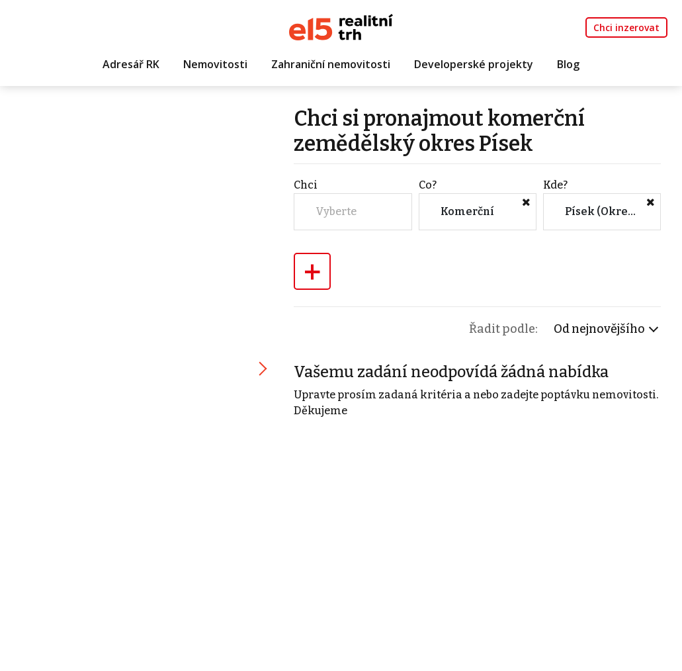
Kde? (555, 185)
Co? (428, 185)
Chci (306, 185)
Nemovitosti (215, 64)
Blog (568, 64)
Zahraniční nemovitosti (330, 64)
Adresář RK (131, 64)
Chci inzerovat (626, 27)
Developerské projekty (473, 64)
